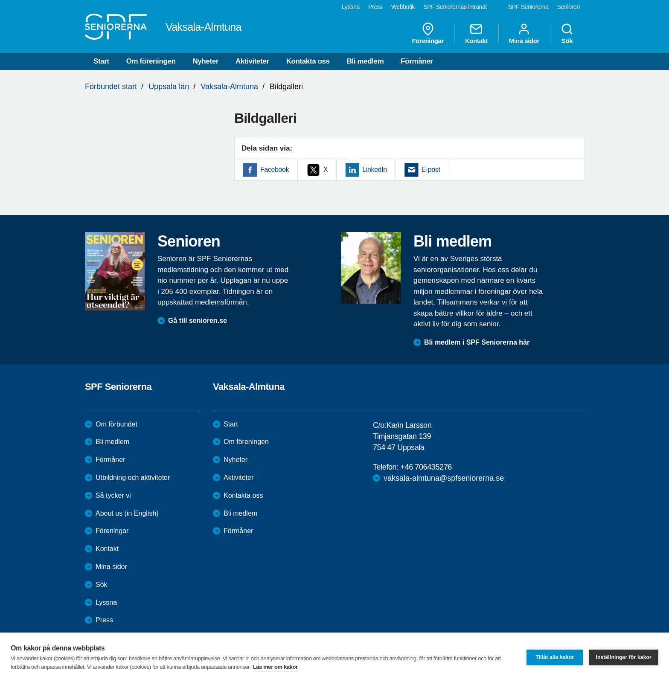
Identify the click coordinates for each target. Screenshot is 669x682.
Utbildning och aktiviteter (133, 477)
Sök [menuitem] (567, 33)
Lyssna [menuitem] (351, 6)
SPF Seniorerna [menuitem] (528, 6)
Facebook (274, 169)
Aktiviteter (252, 61)
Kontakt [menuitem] (476, 33)
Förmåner (417, 61)
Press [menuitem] (375, 6)
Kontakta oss (308, 61)
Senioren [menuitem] (568, 6)
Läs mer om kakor (275, 667)
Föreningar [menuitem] (428, 33)
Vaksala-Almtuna (229, 86)
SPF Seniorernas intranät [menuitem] (455, 6)
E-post (431, 169)
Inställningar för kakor (624, 657)
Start (101, 61)
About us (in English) (127, 513)
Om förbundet (116, 424)
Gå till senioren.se (197, 320)
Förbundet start (111, 86)
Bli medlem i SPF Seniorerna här (476, 342)
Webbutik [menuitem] (403, 6)
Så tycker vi (113, 495)
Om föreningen (151, 61)
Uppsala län (168, 86)
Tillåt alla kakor (554, 657)
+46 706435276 (425, 467)
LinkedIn (374, 169)
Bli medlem (365, 61)
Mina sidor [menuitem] (524, 33)
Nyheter (205, 61)
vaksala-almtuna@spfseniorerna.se (444, 478)
